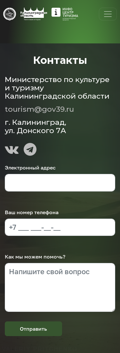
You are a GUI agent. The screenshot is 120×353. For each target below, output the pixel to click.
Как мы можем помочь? (35, 256)
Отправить (33, 329)
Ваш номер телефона (32, 212)
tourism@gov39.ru (39, 109)
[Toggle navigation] (108, 14)
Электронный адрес (30, 167)
